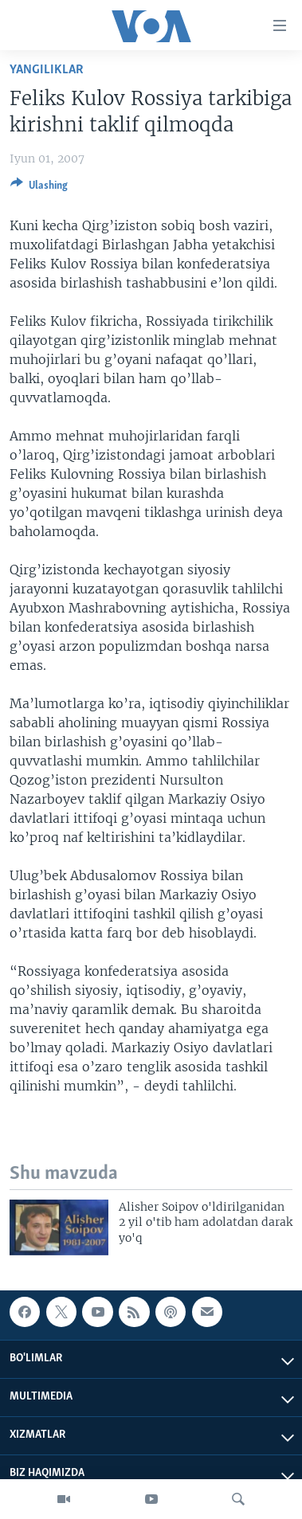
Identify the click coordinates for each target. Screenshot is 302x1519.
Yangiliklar (47, 69)
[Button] (39, 188)
